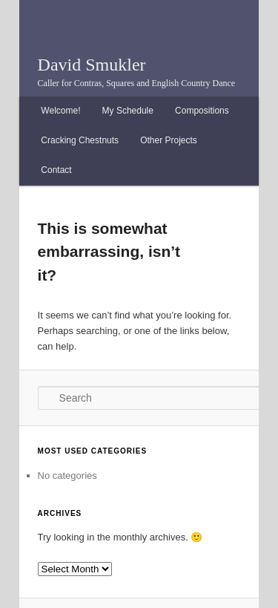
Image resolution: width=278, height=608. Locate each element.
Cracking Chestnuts (80, 140)
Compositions (202, 110)
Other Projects (168, 140)
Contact (56, 170)
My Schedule (127, 110)
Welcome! (60, 110)
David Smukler (92, 64)
